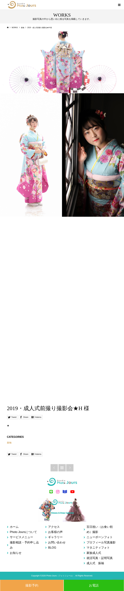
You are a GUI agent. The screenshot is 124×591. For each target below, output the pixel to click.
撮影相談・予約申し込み (24, 545)
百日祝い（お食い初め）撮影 (100, 529)
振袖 (9, 442)
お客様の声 (55, 532)
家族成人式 (94, 553)
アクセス (54, 526)
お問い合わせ (57, 542)
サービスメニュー (21, 537)
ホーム (14, 526)
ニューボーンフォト (100, 537)
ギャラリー (55, 537)
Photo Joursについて (23, 532)
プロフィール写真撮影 (101, 542)
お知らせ (15, 553)
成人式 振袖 (95, 563)
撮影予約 (31, 585)
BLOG (52, 547)
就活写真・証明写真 (100, 558)
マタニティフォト (98, 547)
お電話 (94, 585)
